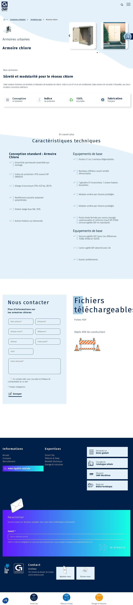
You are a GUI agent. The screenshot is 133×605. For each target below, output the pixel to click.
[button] (69, 35)
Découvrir (110, 474)
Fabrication (115, 98)
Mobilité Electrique (53, 461)
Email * (12, 531)
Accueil (6, 455)
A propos (7, 458)
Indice (48, 98)
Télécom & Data (52, 458)
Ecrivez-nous (85, 576)
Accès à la (110, 485)
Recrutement (9, 461)
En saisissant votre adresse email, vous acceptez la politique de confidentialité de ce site (61, 542)
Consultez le (110, 462)
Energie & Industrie (54, 464)
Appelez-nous (65, 576)
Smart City (49, 455)
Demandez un (110, 451)
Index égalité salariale (19, 468)
